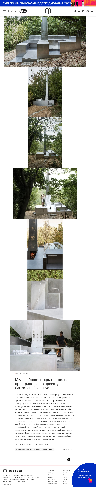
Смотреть (66, 475)
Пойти (65, 477)
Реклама (51, 475)
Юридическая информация (52, 482)
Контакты (51, 479)
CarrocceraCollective (24, 450)
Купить (65, 484)
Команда (51, 473)
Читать (18, 373)
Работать (66, 481)
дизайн (37, 450)
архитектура (48, 450)
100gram (82, 475)
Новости (25, 373)
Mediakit (50, 477)
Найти (65, 479)
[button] (68, 459)
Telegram (82, 473)
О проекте (52, 470)
